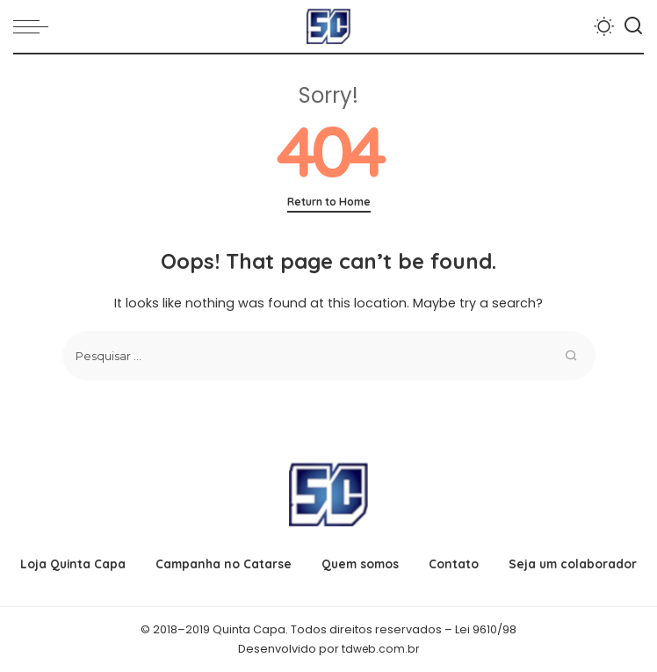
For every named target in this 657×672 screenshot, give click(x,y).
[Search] (633, 26)
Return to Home (329, 201)
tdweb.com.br (380, 648)
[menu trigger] (35, 26)
